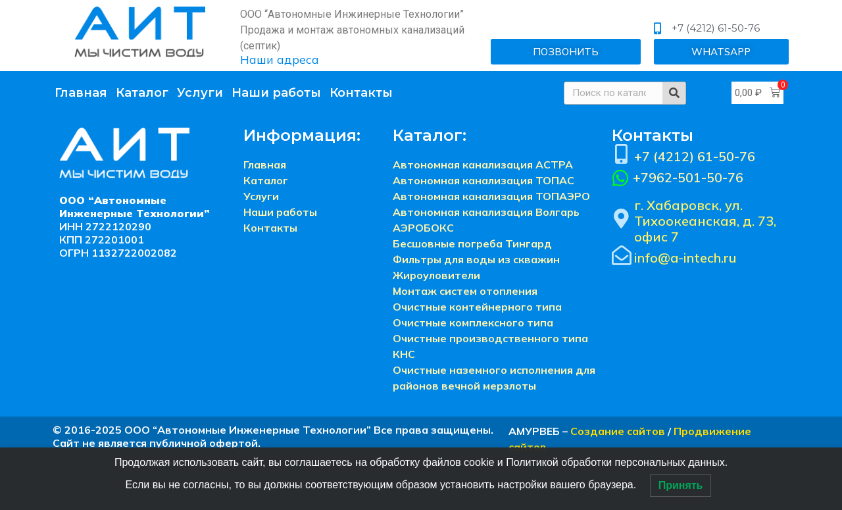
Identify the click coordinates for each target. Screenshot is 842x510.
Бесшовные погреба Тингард (472, 243)
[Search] (673, 93)
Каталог (142, 93)
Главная (81, 93)
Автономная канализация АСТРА (483, 164)
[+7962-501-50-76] (621, 178)
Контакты (361, 93)
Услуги (200, 93)
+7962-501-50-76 (688, 177)
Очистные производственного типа (490, 338)
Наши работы (276, 93)
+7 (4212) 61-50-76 (694, 156)
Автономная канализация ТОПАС (483, 180)
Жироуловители (436, 275)
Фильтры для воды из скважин (476, 259)
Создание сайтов (617, 431)
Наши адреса (279, 59)
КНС (404, 354)
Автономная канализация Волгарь (486, 211)
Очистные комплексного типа (473, 322)
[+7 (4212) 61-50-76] (622, 154)
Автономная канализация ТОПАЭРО (491, 196)
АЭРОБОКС (423, 227)
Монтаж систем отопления (465, 290)
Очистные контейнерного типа (477, 306)
